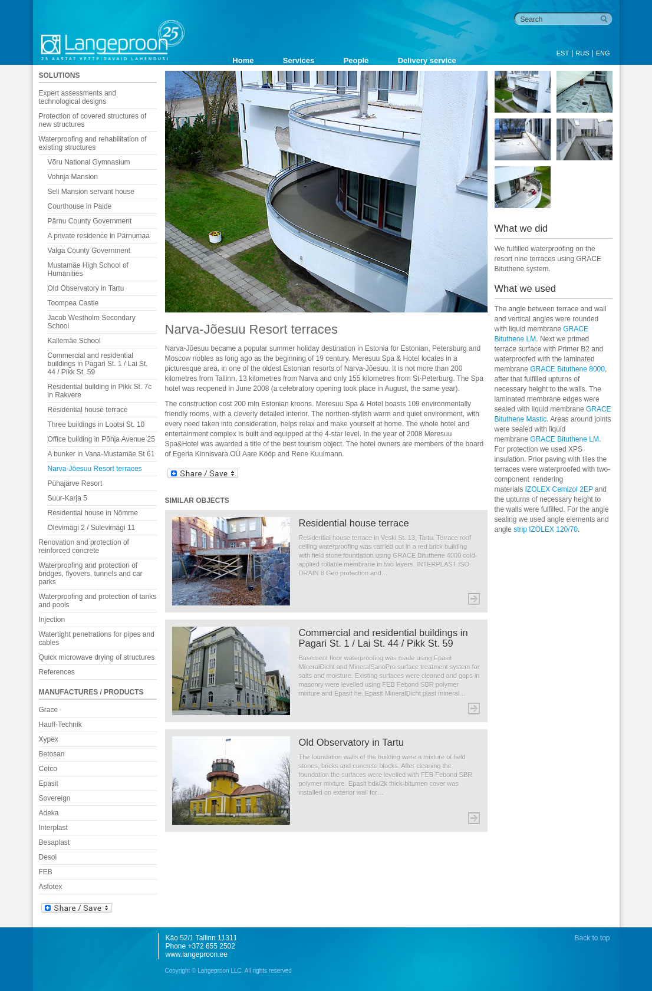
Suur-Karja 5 (67, 498)
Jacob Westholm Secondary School (92, 322)
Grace (48, 710)
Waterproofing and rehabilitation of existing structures (93, 143)
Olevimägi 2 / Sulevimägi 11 (92, 528)
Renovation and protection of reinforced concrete (84, 546)
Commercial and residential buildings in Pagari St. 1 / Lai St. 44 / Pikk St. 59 (98, 363)
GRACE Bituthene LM (564, 439)
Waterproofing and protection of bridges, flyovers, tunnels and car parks (91, 573)
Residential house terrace (88, 410)
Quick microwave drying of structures (97, 657)
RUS (582, 53)
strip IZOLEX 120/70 (545, 529)
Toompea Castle (73, 303)
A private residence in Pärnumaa (99, 236)
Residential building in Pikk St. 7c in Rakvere (100, 391)
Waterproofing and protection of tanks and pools (98, 600)
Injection (52, 619)
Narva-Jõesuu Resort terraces (95, 469)
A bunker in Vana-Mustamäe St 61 (101, 454)
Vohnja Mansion (73, 177)
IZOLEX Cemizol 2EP (559, 489)
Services (299, 60)
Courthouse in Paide (80, 206)
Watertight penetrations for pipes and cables (96, 638)
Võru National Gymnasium (89, 162)
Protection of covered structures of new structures (93, 120)
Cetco (48, 769)
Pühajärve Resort (75, 483)
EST (562, 53)
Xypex (48, 739)
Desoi (48, 857)
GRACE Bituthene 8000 (567, 369)
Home (242, 60)
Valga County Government (89, 250)
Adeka (49, 813)
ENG (603, 53)
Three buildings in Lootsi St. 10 (96, 424)
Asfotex (50, 887)
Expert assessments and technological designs (77, 97)
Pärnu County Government (90, 221)
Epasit (48, 783)
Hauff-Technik (60, 724)
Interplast (53, 828)
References (57, 672)
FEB (45, 872)
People (356, 60)
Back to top (592, 938)
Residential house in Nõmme (93, 513)
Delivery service (427, 60)
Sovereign (55, 798)
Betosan (52, 754)
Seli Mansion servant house (91, 191)
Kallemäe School (74, 341)
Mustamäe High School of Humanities (88, 269)
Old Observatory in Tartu (86, 288)
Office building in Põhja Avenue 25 (101, 439)
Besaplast (54, 842)
